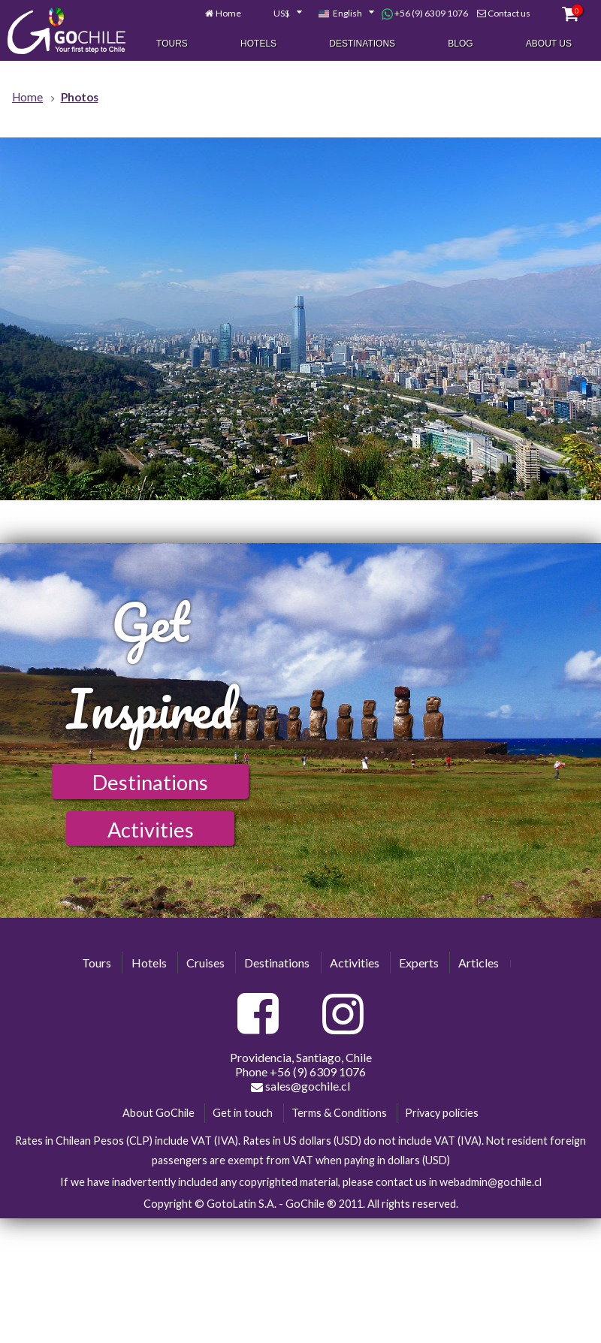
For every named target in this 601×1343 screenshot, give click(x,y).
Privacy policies (442, 1112)
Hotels (258, 44)
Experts (419, 962)
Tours (172, 44)
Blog (460, 44)
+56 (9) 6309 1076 (425, 14)
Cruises (205, 962)
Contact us (509, 14)
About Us (549, 44)
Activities (150, 829)
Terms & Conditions (339, 1112)
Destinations (362, 44)
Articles (478, 962)
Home (228, 14)
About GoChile (158, 1112)
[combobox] (279, 14)
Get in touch (243, 1112)
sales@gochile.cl (300, 1086)
